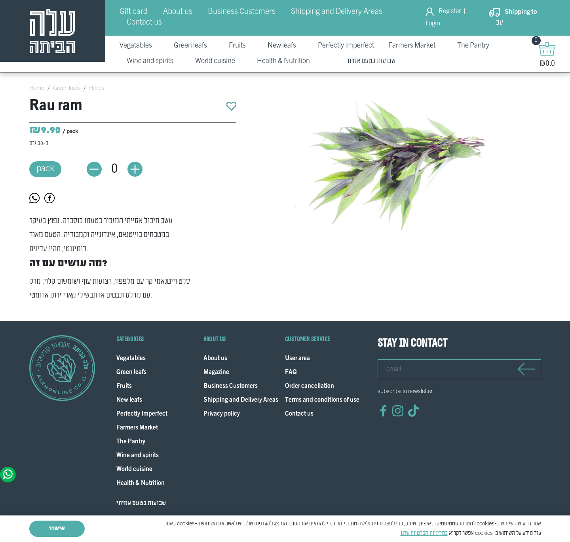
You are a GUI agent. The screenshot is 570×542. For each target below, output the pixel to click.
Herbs (96, 88)
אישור (57, 528)
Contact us (144, 22)
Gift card (134, 12)
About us (177, 12)
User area (297, 350)
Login (433, 24)
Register (450, 11)
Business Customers (242, 12)
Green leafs (66, 88)
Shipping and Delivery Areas (336, 12)
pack (45, 164)
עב (499, 23)
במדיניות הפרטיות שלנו (424, 533)
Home (36, 88)
